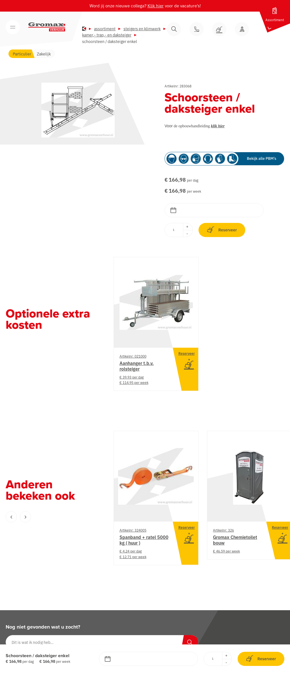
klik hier (218, 126)
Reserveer (222, 229)
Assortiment (105, 28)
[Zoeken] (189, 642)
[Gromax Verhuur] (46, 26)
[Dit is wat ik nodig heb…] (102, 642)
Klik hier (156, 5)
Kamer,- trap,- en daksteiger (106, 35)
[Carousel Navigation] (48, 517)
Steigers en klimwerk (142, 28)
